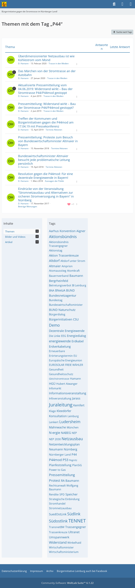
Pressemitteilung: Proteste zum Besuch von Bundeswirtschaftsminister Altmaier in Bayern (48, 141)
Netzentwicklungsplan (64, 444)
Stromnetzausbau (60, 508)
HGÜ (52, 384)
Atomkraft (73, 270)
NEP (74, 433)
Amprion (67, 266)
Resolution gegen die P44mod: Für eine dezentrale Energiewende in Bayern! (45, 176)
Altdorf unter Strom (72, 261)
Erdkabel (78, 341)
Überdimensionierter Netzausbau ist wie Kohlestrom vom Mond (46, 58)
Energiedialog (76, 336)
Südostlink (58, 521)
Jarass (76, 398)
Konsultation (58, 416)
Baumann (76, 276)
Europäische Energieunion (65, 360)
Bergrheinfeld (58, 281)
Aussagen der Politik (54, 181)
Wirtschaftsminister (61, 547)
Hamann (75, 378)
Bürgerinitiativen (60, 319)
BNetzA (60, 290)
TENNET (77, 520)
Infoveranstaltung (60, 398)
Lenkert (53, 422)
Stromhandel (57, 503)
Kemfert (78, 405)
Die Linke (54, 336)
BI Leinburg (79, 285)
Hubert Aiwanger (67, 384)
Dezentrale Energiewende (67, 331)
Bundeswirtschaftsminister (66, 305)
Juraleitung (60, 404)
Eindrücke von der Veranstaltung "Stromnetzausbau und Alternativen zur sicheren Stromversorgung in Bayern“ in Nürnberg (46, 194)
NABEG (66, 433)
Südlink (73, 513)
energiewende (60, 341)
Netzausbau (72, 438)
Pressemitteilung (62, 475)
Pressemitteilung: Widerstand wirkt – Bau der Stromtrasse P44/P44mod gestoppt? (47, 106)
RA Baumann (70, 481)
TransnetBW (56, 527)
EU (75, 356)
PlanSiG (77, 465)
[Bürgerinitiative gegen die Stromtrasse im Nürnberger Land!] (4, 4)
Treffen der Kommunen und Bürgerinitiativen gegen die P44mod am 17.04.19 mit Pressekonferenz (46, 122)
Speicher (71, 494)
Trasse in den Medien (59, 63)
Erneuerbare (57, 351)
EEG (63, 336)
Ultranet (74, 532)
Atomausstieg (57, 270)
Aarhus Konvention (62, 231)
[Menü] (130, 4)
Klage (52, 411)
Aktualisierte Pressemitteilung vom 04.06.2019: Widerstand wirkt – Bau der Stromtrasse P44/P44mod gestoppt (45, 89)
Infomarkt (55, 388)
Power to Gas (57, 470)
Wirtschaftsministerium (64, 552)
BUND (70, 290)
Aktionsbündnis (63, 236)
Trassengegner (75, 527)
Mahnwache (57, 427)
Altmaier (55, 266)
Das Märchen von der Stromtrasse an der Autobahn (47, 73)
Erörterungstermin (61, 356)
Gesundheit (56, 369)
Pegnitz (73, 460)
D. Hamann (23, 63)
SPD (62, 494)
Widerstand (58, 542)
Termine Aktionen (54, 129)
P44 (74, 454)
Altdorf (54, 260)
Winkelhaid (74, 542)
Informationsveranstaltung (67, 393)
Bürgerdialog (57, 314)
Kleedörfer (64, 411)
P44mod (55, 460)
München (73, 427)
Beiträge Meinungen (27, 206)
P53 (65, 460)
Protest (54, 480)
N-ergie (54, 432)
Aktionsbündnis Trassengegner (59, 244)
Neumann (56, 449)
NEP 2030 (55, 439)
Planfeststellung (60, 465)
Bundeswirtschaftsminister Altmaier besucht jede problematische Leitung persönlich (44, 160)
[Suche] (114, 4)
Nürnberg (70, 449)
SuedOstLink (57, 514)
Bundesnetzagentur (62, 295)
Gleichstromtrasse (59, 378)
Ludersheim (69, 421)
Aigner (80, 231)
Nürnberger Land (60, 454)
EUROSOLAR (56, 365)
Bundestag (55, 300)
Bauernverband (59, 276)
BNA (51, 290)
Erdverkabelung (60, 346)
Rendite (54, 494)
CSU (76, 319)
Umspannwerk (59, 537)
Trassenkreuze (58, 532)
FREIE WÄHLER (74, 365)
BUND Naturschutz (62, 310)
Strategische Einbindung (64, 499)
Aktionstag (55, 250)
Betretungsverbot (60, 285)
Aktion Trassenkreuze (64, 255)
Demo (54, 325)
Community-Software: (67, 583)
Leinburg (73, 416)
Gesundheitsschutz (61, 374)
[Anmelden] (122, 4)
